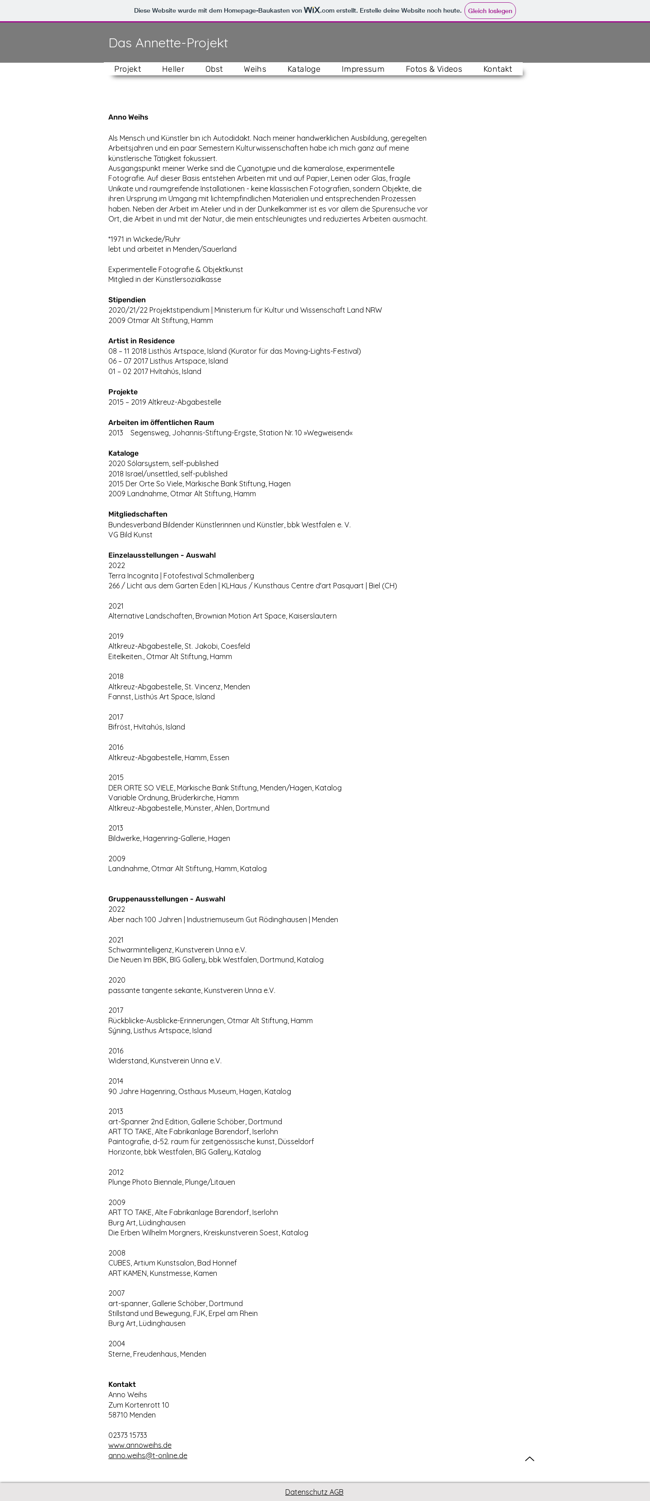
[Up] (529, 1458)
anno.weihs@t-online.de (147, 1455)
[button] (173, 68)
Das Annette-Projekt (168, 42)
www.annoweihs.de (140, 1445)
